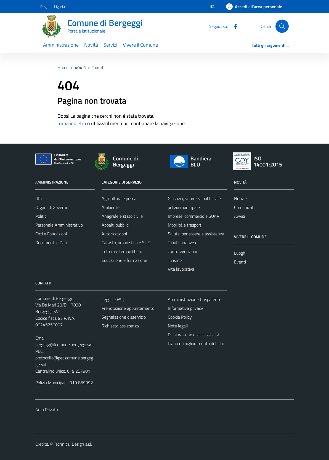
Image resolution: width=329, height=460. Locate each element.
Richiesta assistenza (120, 325)
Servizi (110, 45)
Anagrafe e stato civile (122, 216)
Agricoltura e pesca (119, 198)
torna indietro (71, 123)
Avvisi (239, 216)
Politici (41, 216)
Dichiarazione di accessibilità (193, 334)
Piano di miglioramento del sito (196, 343)
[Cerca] (282, 26)
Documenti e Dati (51, 242)
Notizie (240, 198)
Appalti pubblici (115, 225)
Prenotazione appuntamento (128, 308)
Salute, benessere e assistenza (196, 233)
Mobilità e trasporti (185, 225)
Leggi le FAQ (113, 299)
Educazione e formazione (124, 260)
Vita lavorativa (181, 269)
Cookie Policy (180, 317)
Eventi (240, 262)
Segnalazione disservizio (124, 317)
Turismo (175, 260)
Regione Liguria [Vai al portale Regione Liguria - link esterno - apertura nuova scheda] (52, 6)
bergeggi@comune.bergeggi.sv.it (64, 344)
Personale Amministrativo (59, 225)
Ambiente (111, 207)
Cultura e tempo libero (122, 251)
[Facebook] (233, 26)
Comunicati (244, 207)
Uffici (39, 198)
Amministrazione (61, 45)
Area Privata (46, 409)
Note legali (178, 325)
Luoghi (240, 253)
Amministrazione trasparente (194, 299)
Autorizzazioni (114, 233)
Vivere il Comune (140, 45)
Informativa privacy (185, 308)
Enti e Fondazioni (51, 233)
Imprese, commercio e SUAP (193, 216)
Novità (91, 45)
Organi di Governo (51, 207)
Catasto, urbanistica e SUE (126, 242)
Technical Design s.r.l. (73, 444)
